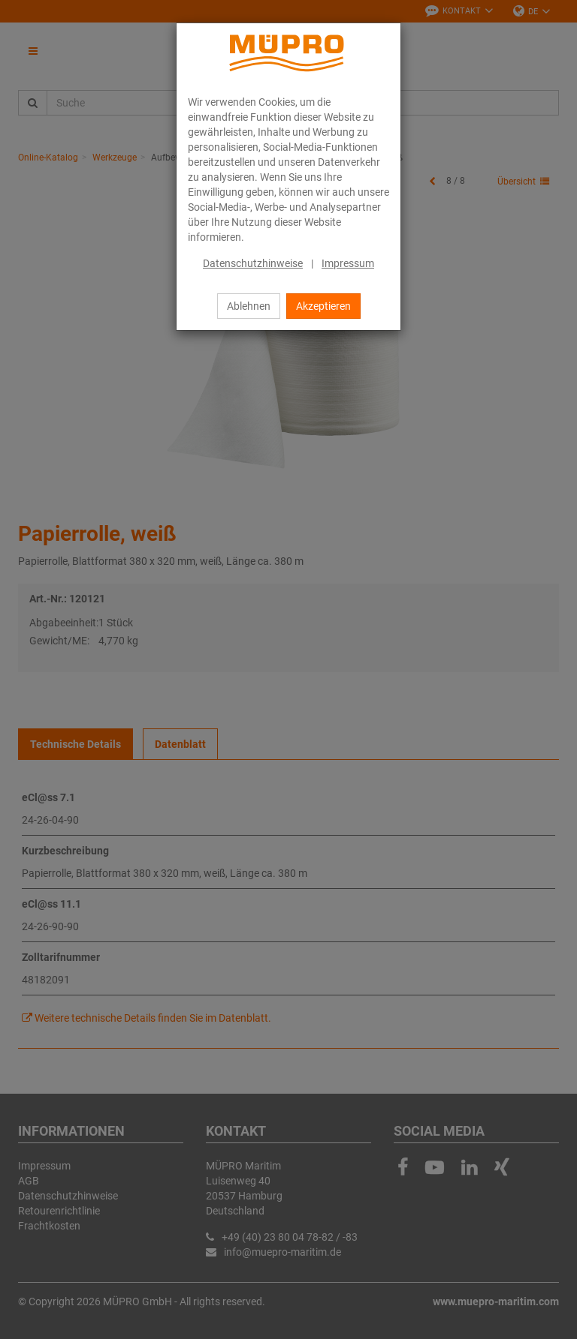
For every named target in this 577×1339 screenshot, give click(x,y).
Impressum (348, 263)
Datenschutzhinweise (253, 263)
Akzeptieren (323, 306)
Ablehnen (248, 306)
